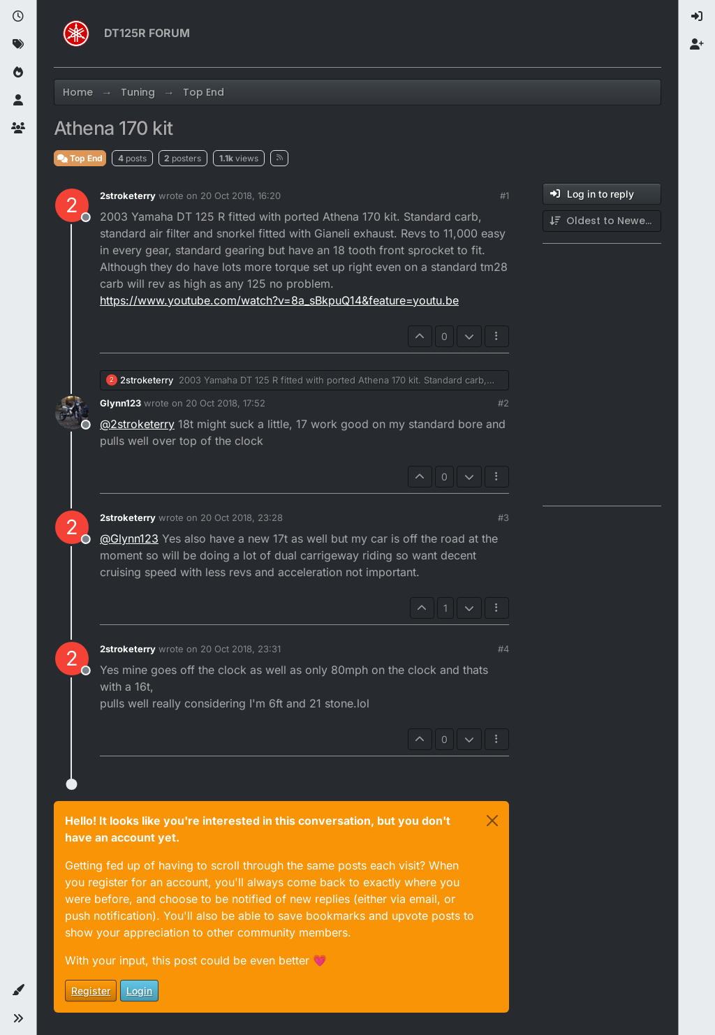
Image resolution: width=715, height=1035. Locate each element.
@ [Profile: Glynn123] (129, 538)
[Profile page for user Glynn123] (72, 413)
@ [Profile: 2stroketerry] (137, 424)
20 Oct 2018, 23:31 (240, 648)
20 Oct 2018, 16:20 (240, 195)
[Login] (696, 17)
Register (90, 991)
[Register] (696, 45)
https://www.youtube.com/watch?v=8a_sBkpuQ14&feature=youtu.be (279, 300)
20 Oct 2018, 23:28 (241, 517)
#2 (503, 403)
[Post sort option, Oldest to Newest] (602, 221)
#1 (504, 195)
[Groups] (18, 128)
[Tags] (18, 45)
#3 (503, 517)
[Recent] (18, 17)
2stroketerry (128, 195)
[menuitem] (696, 17)
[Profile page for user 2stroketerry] (72, 205)
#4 (503, 648)
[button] (18, 990)
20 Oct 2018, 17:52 (225, 403)
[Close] (492, 820)
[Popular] (18, 72)
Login (139, 991)
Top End (80, 158)
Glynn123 (120, 403)
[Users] (18, 100)
